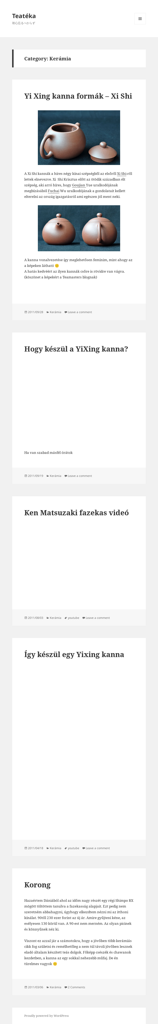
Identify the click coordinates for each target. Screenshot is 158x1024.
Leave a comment (80, 312)
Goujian (79, 185)
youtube (73, 618)
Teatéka (24, 16)
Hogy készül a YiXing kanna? (76, 349)
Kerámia (55, 312)
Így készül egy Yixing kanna (74, 654)
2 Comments (76, 987)
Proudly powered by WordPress (46, 1016)
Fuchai (53, 190)
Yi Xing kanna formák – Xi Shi (78, 96)
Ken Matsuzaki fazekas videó (76, 512)
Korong (37, 884)
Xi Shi (121, 173)
